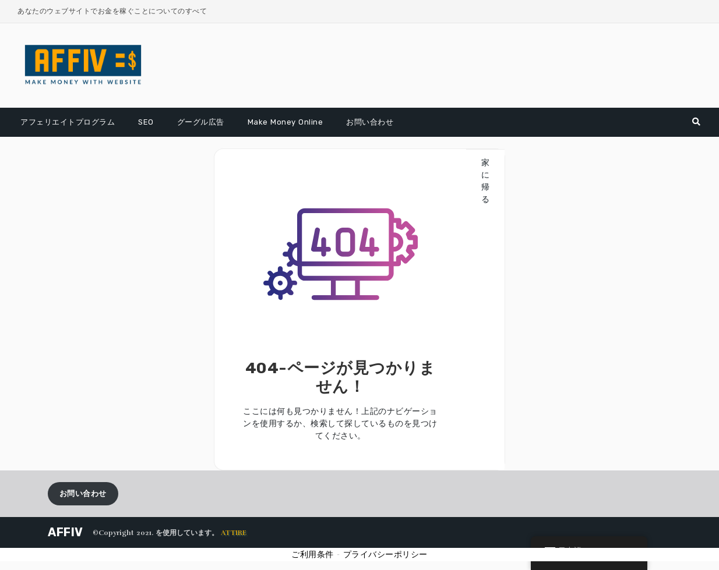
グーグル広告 (200, 122)
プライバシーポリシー (385, 554)
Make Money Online (285, 122)
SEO (146, 122)
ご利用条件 (312, 554)
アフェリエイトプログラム (67, 122)
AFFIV (65, 532)
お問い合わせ (369, 122)
